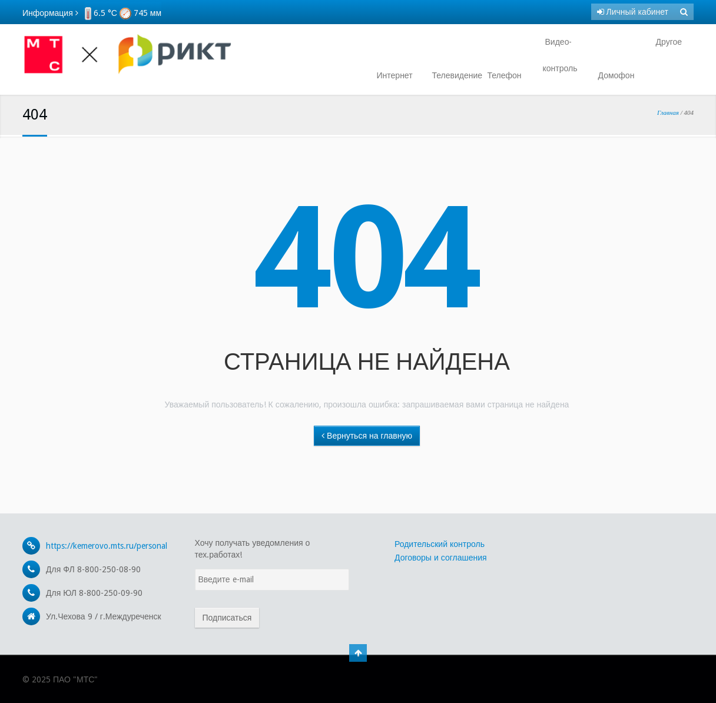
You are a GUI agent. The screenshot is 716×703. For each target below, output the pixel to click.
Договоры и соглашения (441, 557)
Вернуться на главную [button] (366, 435)
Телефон (505, 75)
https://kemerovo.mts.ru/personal (106, 546)
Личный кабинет (632, 11)
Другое (668, 42)
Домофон (616, 75)
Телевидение (452, 75)
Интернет (395, 75)
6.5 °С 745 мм (123, 13)
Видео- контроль (560, 55)
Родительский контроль (440, 544)
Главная (668, 112)
